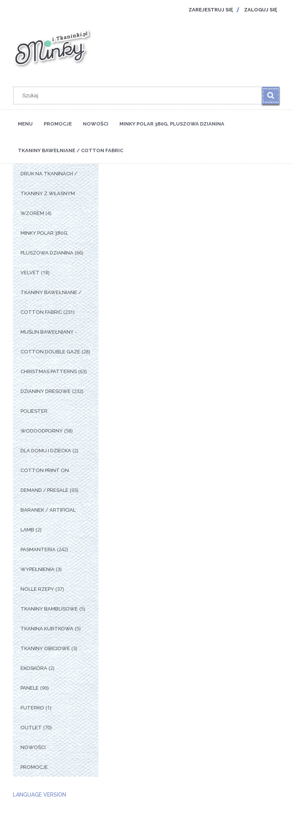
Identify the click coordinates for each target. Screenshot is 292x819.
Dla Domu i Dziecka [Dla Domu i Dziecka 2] (46, 450)
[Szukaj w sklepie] (139, 95)
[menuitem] (25, 123)
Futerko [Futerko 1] (32, 708)
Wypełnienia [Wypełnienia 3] (37, 569)
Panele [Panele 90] (30, 688)
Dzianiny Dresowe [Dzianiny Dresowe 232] (46, 391)
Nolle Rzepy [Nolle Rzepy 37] (37, 589)
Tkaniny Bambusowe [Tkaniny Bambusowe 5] (49, 609)
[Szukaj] (270, 95)
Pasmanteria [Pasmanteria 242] (38, 549)
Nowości (33, 747)
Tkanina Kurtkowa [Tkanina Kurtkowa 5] (47, 628)
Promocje (34, 767)
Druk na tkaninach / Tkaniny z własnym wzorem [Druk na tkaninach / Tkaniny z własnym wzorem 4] (49, 193)
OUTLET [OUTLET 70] (31, 727)
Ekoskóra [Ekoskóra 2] (34, 668)
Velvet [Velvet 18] (30, 272)
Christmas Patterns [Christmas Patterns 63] (49, 371)
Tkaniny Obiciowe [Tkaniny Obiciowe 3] (45, 648)
